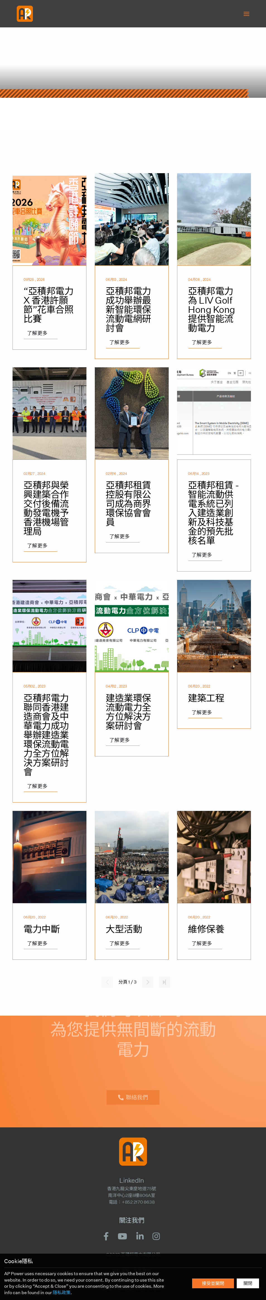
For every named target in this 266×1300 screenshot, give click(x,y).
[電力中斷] (49, 885)
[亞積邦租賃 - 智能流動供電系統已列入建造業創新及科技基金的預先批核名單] (214, 469)
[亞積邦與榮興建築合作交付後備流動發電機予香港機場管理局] (49, 469)
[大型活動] (132, 885)
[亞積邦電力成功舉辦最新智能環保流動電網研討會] (132, 266)
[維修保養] (214, 885)
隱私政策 (62, 1292)
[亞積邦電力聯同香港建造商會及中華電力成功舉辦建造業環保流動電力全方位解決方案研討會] (49, 691)
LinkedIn (131, 1180)
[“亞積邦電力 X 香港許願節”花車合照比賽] (49, 266)
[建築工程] (214, 691)
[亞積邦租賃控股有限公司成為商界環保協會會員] (132, 469)
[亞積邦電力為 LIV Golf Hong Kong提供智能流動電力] (214, 266)
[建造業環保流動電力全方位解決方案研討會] (132, 691)
